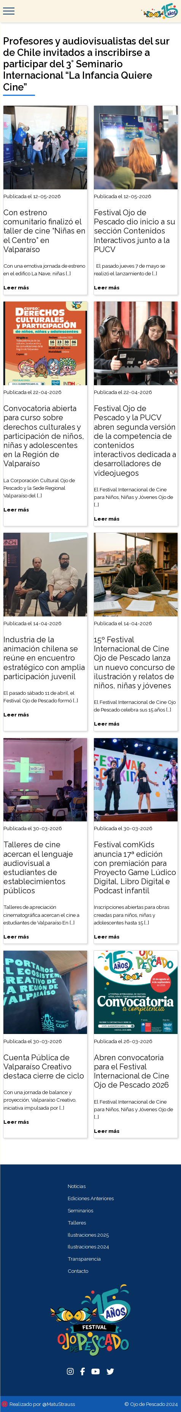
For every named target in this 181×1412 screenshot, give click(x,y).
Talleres (77, 1223)
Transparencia (84, 1259)
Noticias (77, 1186)
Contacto (78, 1271)
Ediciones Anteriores (91, 1198)
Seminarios (80, 1210)
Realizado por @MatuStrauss (42, 1404)
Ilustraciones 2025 (88, 1235)
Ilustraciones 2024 (88, 1247)
